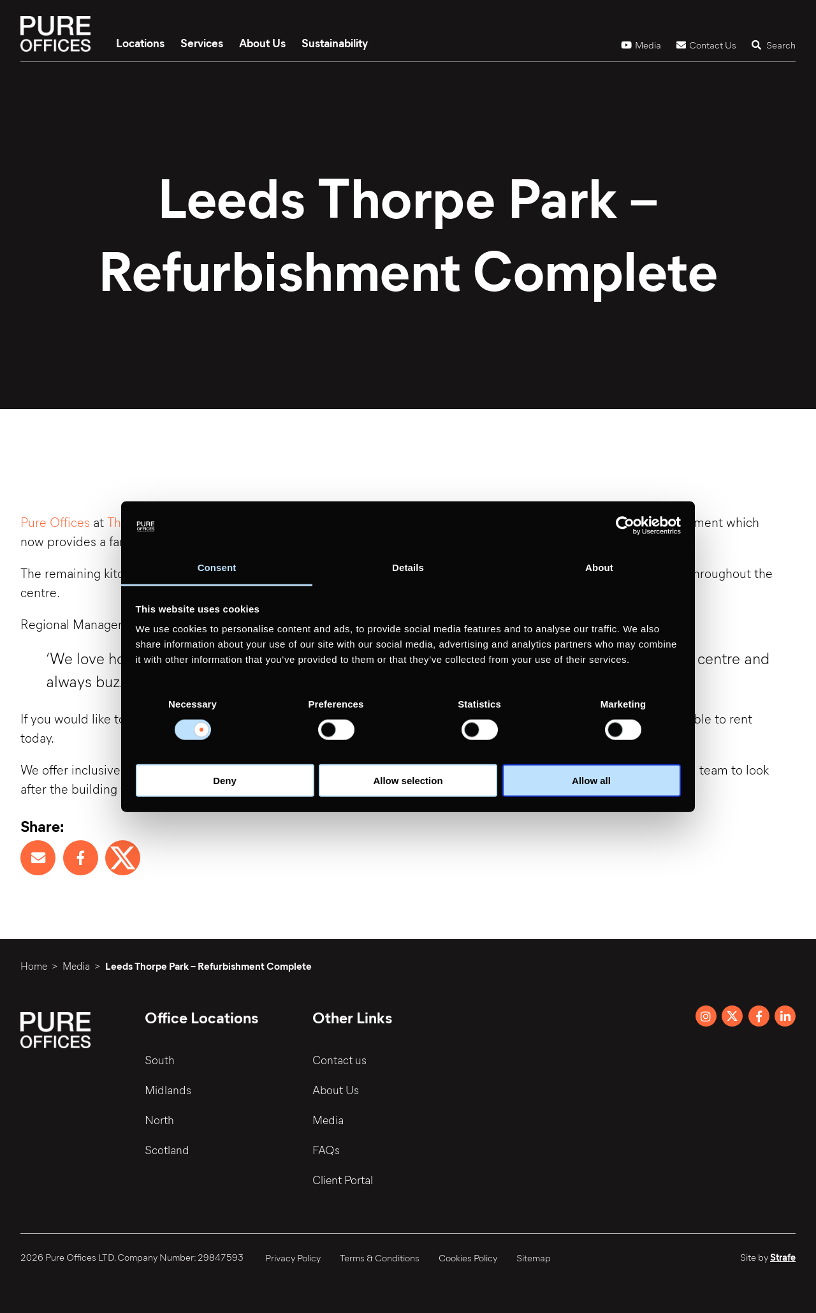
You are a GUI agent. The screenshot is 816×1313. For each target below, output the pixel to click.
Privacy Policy (293, 1257)
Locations (140, 42)
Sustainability (335, 42)
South (160, 1059)
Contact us (339, 1059)
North (159, 1119)
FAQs (326, 1149)
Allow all (591, 780)
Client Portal (342, 1179)
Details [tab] (408, 567)
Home (33, 965)
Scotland (167, 1149)
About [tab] (599, 567)
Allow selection (407, 780)
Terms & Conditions (379, 1257)
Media (641, 44)
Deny (225, 780)
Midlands (168, 1089)
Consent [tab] (217, 567)
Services (201, 42)
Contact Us (706, 44)
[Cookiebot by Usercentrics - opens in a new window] (625, 525)
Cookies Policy (468, 1257)
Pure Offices (55, 521)
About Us (262, 42)
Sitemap (533, 1257)
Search (774, 44)
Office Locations (201, 1017)
